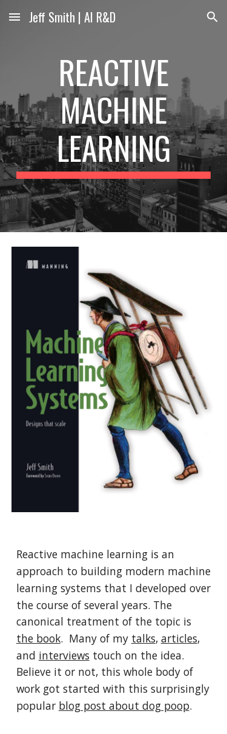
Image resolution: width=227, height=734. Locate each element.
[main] (114, 116)
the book (38, 638)
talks (143, 638)
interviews (64, 655)
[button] (14, 16)
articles (179, 638)
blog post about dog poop (124, 705)
